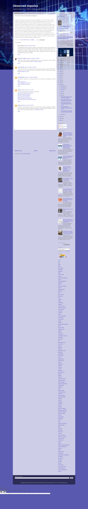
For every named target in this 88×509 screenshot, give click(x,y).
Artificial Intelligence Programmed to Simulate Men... (66, 108)
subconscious (61, 451)
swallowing (60, 456)
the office (60, 459)
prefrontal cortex (61, 413)
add (59, 262)
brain (59, 292)
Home (35, 150)
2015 (61, 80)
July (62, 91)
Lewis (19, 105)
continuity (60, 312)
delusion (60, 322)
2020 (61, 71)
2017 (61, 77)
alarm (59, 266)
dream (59, 325)
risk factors (60, 431)
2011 (61, 118)
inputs (59, 362)
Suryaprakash (21, 77)
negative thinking (61, 396)
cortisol (59, 320)
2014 (61, 82)
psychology (60, 418)
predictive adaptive (62, 411)
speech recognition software (36, 61)
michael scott (61, 385)
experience (60, 339)
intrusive (60, 365)
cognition (60, 304)
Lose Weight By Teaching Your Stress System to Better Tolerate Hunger (67, 146)
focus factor (60, 344)
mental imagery (61, 382)
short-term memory (62, 436)
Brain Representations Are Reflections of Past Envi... (66, 100)
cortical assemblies (62, 315)
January (62, 114)
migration (60, 387)
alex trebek (60, 267)
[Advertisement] (35, 140)
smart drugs (60, 439)
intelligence (60, 363)
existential (60, 337)
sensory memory (61, 435)
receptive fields (61, 425)
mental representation (62, 383)
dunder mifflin (61, 327)
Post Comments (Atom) (25, 153)
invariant (60, 367)
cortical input (60, 317)
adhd (59, 264)
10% (59, 261)
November (63, 87)
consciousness (61, 309)
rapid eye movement (62, 423)
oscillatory (60, 403)
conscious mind (61, 306)
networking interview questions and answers (27, 99)
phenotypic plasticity (62, 410)
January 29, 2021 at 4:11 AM (27, 89)
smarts (59, 441)
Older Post (52, 150)
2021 (61, 69)
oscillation (60, 401)
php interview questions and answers (25, 93)
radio (59, 421)
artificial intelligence (62, 281)
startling (59, 448)
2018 (61, 75)
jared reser (60, 370)
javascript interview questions (24, 96)
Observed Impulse (25, 5)
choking (59, 299)
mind (59, 388)
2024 (61, 64)
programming (61, 416)
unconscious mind (62, 466)
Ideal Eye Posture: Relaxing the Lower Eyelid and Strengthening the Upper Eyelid (67, 169)
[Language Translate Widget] (64, 249)
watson (59, 471)
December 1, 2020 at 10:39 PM (30, 77)
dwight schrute (61, 329)
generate (60, 347)
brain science (61, 294)
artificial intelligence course (23, 71)
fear (59, 340)
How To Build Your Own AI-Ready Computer (68, 190)
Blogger (65, 482)
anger (59, 272)
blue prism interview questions (24, 95)
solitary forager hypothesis (63, 444)
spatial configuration (62, 446)
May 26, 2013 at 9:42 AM (30, 45)
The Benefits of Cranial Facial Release (68, 179)
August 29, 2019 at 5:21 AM (30, 67)
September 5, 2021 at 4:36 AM (27, 105)
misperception (61, 390)
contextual (60, 310)
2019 (61, 73)
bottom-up (60, 291)
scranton (60, 433)
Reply (19, 54)
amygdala (60, 271)
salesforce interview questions (24, 94)
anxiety (59, 279)
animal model (61, 274)
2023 (61, 66)
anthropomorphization (62, 277)
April (62, 95)
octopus (59, 400)
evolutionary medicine (62, 335)
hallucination (60, 353)
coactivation (60, 302)
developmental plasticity (63, 324)
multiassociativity (61, 392)
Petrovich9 (56, 482)
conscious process (62, 307)
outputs (59, 405)
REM (59, 426)
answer (59, 276)
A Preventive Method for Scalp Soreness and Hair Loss (66, 104)
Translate (66, 250)
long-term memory (62, 378)
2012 (61, 116)
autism (59, 284)
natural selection (61, 395)
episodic (60, 330)
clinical (59, 301)
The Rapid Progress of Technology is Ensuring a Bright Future (68, 220)
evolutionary (60, 334)
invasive (60, 368)
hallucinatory (60, 355)
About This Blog (61, 16)
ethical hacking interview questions (25, 98)
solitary (59, 443)
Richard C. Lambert (22, 58)
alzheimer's (60, 269)
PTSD (59, 420)
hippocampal (61, 358)
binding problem (61, 289)
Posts (60, 125)
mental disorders (61, 380)
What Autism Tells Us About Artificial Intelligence (66, 97)
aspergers (60, 282)
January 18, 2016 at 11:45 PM (33, 58)
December (63, 86)
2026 (61, 60)
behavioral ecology (62, 286)
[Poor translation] (4, 492)
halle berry (60, 352)
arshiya (19, 89)
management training (38, 109)
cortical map (60, 319)
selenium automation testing (23, 84)
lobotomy (60, 377)
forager (59, 345)
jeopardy (60, 373)
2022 (61, 67)
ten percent (60, 458)
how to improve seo (22, 81)
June (62, 93)
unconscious (60, 464)
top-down (60, 461)
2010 (61, 120)
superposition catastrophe (63, 454)
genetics (60, 349)
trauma (59, 463)
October (62, 89)
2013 (61, 84)
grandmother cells (62, 350)
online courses (21, 67)
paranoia (60, 406)
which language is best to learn (24, 82)
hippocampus (61, 360)
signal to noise (61, 438)
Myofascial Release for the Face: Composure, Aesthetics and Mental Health (68, 134)
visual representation (62, 469)
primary (59, 415)
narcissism (60, 393)
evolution (60, 332)
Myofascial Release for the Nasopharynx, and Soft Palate (68, 199)
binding (59, 287)
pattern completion (62, 408)
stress (59, 449)
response (60, 428)
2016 (61, 78)
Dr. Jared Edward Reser (64, 26)
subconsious (60, 453)
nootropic (60, 398)
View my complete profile (63, 28)
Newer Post (18, 150)
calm (59, 297)
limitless (60, 375)
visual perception (61, 468)
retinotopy (60, 430)
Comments (61, 127)
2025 (61, 62)
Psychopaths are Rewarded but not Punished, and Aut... (66, 111)
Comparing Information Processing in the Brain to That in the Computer (68, 232)
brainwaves (60, 296)
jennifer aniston (61, 372)
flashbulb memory (62, 342)
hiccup (59, 357)
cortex (59, 314)
